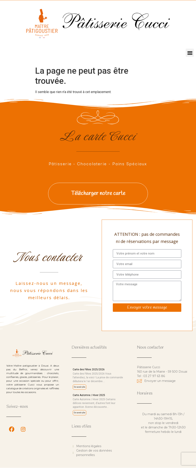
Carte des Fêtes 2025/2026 (89, 369)
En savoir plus (79, 387)
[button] (190, 53)
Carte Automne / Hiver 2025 (89, 395)
